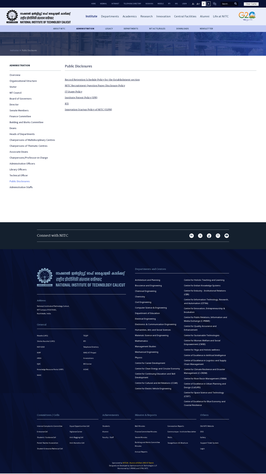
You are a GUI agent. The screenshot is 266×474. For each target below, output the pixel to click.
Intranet (115, 4)
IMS (176, 4)
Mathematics (141, 341)
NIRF (39, 353)
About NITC (59, 28)
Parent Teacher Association (48, 443)
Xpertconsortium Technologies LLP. (143, 466)
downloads (182, 28)
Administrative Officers (22, 163)
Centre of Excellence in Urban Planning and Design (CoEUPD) (205, 385)
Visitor (13, 86)
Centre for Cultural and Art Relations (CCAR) (156, 383)
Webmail (103, 4)
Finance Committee (20, 116)
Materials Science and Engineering (151, 335)
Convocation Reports (176, 426)
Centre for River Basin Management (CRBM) (205, 378)
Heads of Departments (22, 134)
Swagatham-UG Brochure (178, 446)
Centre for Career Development (150, 363)
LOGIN (184, 4)
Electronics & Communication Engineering (155, 324)
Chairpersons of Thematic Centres (28, 145)
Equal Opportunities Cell (80, 426)
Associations (88, 358)
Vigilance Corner (76, 432)
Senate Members (19, 110)
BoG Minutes (140, 426)
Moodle (161, 4)
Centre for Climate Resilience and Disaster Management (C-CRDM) (204, 371)
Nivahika (149, 4)
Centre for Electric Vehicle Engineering (153, 388)
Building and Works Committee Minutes (147, 445)
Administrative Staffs (21, 187)
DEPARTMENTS (131, 28)
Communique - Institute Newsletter (177, 433)
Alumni (105, 432)
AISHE (85, 370)
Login (202, 449)
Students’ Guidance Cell (47, 437)
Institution (14, 50)
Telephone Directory (132, 4)
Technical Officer (19, 175)
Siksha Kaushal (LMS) (46, 341)
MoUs (170, 440)
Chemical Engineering (145, 291)
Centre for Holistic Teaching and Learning (204, 280)
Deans (13, 128)
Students (106, 426)
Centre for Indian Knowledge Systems (202, 285)
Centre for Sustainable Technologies (201, 335)
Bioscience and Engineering (148, 285)
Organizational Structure (23, 81)
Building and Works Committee (26, 122)
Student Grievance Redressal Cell (50, 449)
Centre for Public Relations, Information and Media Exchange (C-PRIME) (205, 319)
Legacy (109, 28)
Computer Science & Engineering (151, 307)
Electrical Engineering (145, 318)
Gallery (203, 437)
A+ (198, 4)
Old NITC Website (207, 426)
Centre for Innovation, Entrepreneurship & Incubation (204, 310)
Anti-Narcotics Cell (77, 443)
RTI (169, 4)
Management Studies (145, 346)
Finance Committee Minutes (146, 432)
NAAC (39, 376)
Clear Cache (251, 4)
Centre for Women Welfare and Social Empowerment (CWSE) (202, 342)
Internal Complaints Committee (50, 426)
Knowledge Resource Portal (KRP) (50, 370)
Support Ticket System (209, 443)
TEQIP (85, 335)
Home (93, 4)
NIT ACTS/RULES (157, 28)
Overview (15, 75)
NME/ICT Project (90, 353)
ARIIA (39, 358)
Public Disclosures (29, 50)
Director (14, 104)
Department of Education (147, 313)
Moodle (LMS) (42, 335)
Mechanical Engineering (146, 352)
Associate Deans (19, 151)
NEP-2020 (41, 347)
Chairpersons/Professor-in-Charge (29, 157)
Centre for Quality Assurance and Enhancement (200, 328)
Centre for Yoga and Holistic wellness (202, 349)
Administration (85, 28)
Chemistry (140, 296)
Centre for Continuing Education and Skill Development (155, 375)
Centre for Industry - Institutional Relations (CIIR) (205, 292)
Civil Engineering (143, 302)
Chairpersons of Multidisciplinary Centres (32, 140)
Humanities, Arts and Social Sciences (153, 330)
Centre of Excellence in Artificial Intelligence (205, 355)
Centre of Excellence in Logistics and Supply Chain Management (205, 362)
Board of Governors (21, 98)
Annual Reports (141, 452)
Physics (138, 357)
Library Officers (18, 169)
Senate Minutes (141, 437)
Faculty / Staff (108, 437)
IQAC (39, 364)
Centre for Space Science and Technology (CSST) (204, 394)
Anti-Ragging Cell (77, 437)
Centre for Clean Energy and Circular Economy (157, 368)
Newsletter (206, 28)
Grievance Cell (42, 432)
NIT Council (15, 92)
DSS (202, 432)
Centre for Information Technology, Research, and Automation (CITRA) (206, 301)
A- (193, 4)
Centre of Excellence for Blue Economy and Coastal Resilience (204, 403)
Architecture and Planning (147, 280)
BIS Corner (87, 364)
